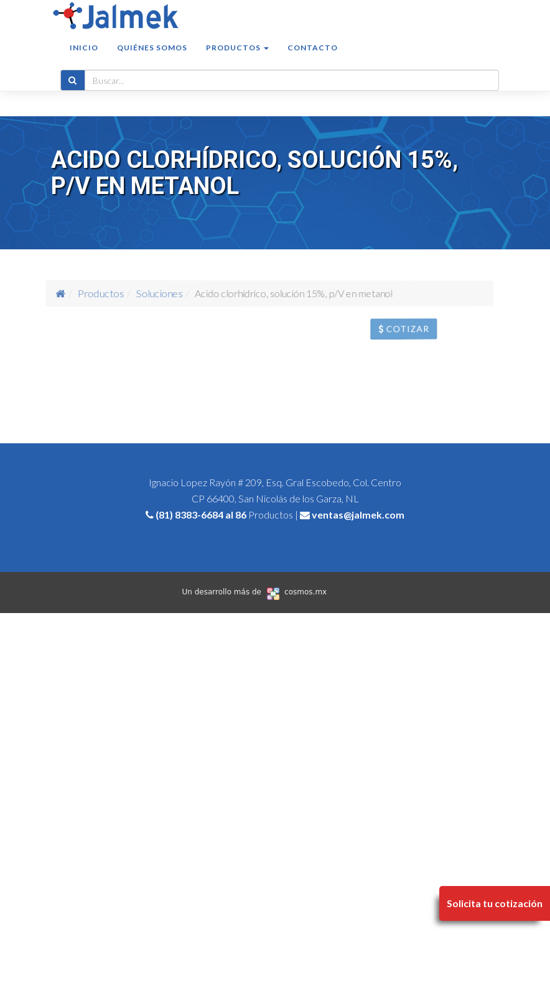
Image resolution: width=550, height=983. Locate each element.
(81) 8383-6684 (189, 514)
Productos (124, 292)
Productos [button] (237, 60)
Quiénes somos (152, 60)
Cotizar (417, 332)
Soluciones (170, 292)
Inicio (84, 60)
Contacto (312, 60)
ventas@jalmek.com (358, 514)
